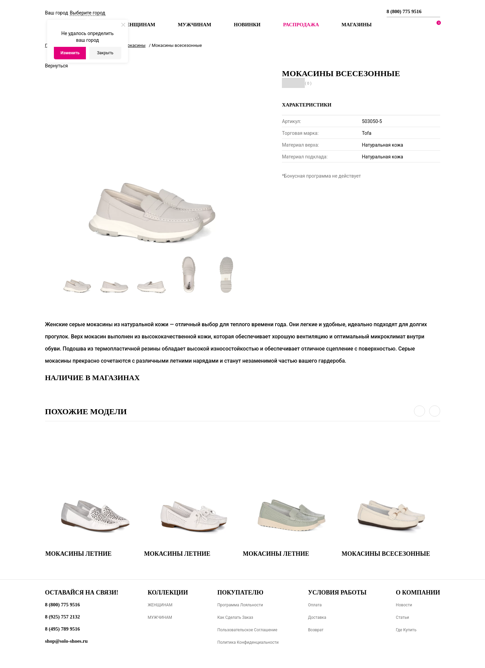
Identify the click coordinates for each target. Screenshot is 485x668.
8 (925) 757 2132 (62, 616)
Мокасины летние (78, 553)
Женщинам (138, 24)
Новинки (247, 24)
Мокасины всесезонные (386, 553)
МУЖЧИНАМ (160, 617)
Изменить (70, 53)
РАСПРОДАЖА (301, 24)
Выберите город (87, 13)
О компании (418, 592)
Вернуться (56, 65)
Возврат (315, 630)
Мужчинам (194, 24)
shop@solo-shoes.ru (66, 641)
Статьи (402, 617)
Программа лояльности (240, 605)
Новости (404, 605)
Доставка (317, 617)
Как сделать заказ (235, 617)
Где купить (406, 630)
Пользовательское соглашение (247, 630)
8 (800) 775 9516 (404, 11)
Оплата (315, 605)
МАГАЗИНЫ (356, 24)
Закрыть (105, 53)
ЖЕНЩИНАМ (160, 605)
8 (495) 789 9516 (62, 629)
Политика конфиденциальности (248, 642)
